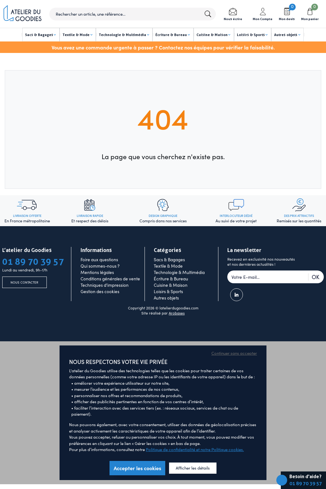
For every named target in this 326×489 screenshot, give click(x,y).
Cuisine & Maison (171, 295)
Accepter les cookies (137, 478)
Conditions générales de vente (110, 289)
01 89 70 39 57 (305, 483)
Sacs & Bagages (169, 270)
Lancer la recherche (207, 14)
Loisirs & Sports (168, 302)
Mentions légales (97, 282)
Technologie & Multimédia (179, 282)
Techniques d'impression (105, 295)
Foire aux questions (99, 270)
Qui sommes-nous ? (100, 276)
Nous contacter (24, 293)
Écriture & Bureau (171, 289)
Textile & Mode (168, 276)
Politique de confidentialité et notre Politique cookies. (195, 460)
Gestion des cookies (100, 302)
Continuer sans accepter (234, 364)
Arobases (177, 323)
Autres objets (166, 308)
